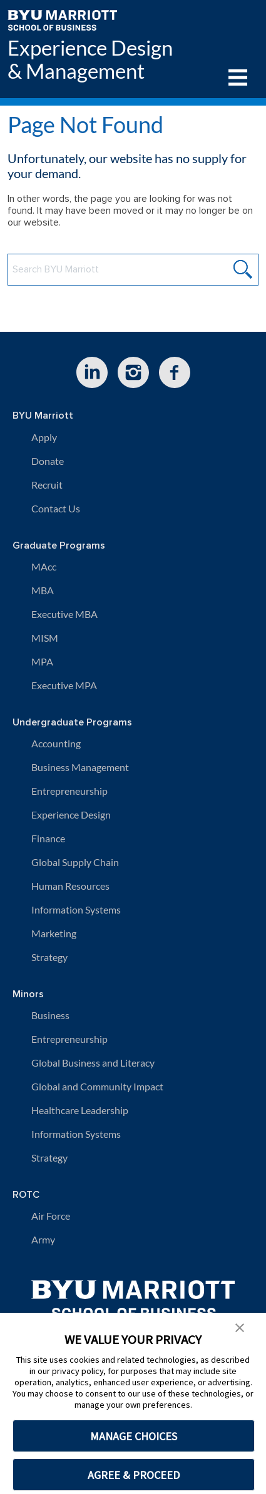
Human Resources (70, 886)
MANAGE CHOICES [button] (133, 1436)
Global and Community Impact (97, 1086)
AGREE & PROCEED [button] (134, 1475)
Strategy (49, 957)
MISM (44, 638)
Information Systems (76, 909)
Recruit (47, 485)
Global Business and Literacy (93, 1062)
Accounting (56, 743)
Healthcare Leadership (79, 1110)
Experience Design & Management (90, 59)
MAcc (43, 566)
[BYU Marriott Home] (62, 19)
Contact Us (55, 508)
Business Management (80, 767)
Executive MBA (64, 614)
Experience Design (71, 814)
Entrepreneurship (69, 791)
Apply (44, 437)
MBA (42, 590)
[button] (239, 1326)
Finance (48, 838)
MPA (42, 661)
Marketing (53, 933)
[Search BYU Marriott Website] (133, 270)
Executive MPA (64, 685)
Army (43, 1239)
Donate (47, 461)
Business (50, 1015)
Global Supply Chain (75, 862)
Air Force (50, 1216)
